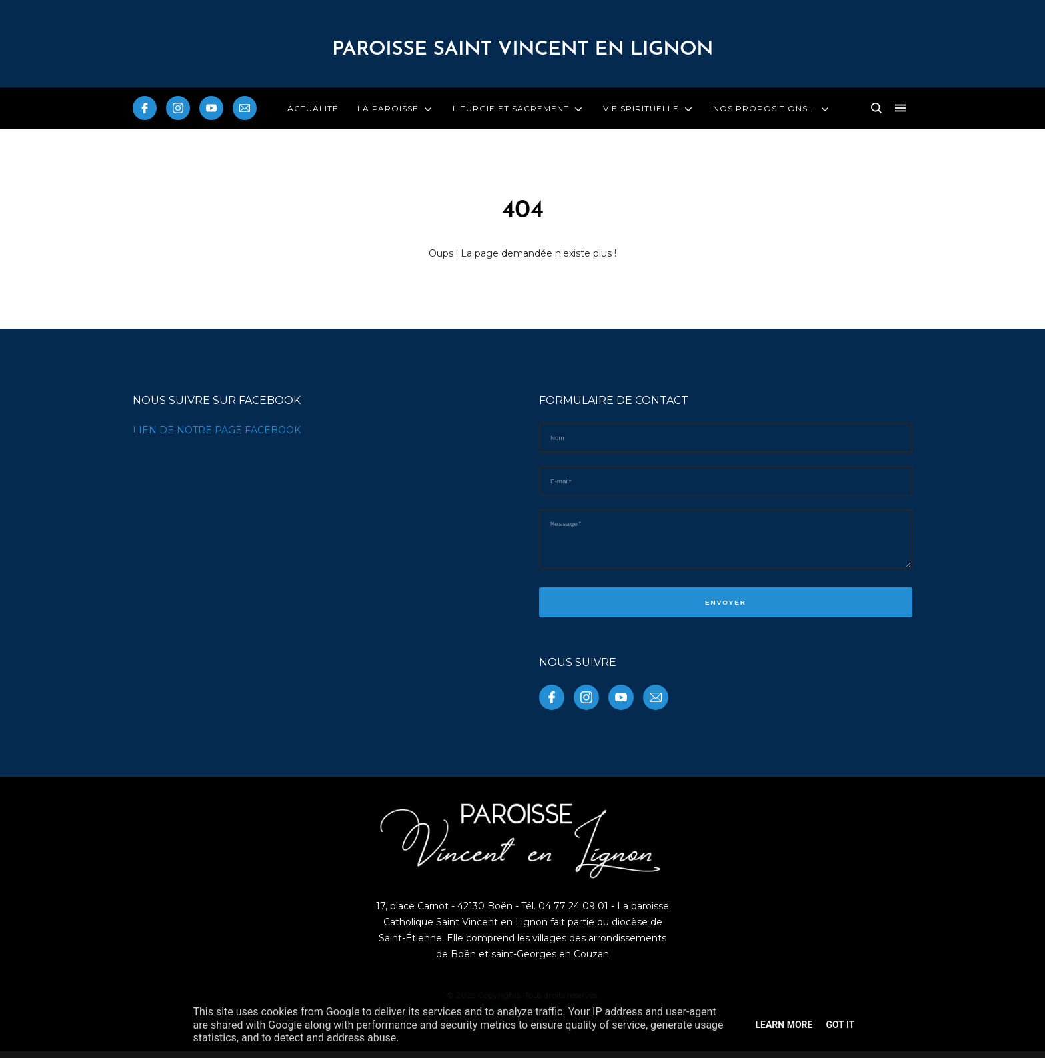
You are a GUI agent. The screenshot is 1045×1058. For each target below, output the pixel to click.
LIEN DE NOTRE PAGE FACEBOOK (217, 430)
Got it (840, 1024)
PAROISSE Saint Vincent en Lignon (522, 49)
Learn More (783, 1024)
